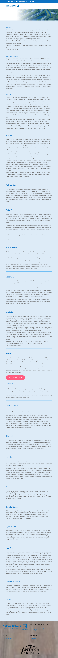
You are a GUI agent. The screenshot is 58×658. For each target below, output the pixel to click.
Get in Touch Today (15, 375)
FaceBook (33, 636)
